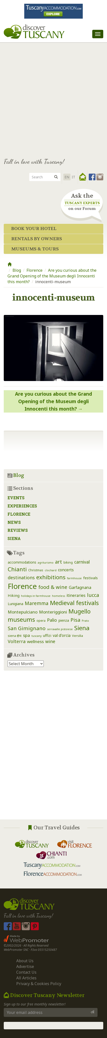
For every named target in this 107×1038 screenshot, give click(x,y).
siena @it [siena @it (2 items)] (15, 636)
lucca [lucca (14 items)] (93, 595)
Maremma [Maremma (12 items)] (36, 603)
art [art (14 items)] (58, 561)
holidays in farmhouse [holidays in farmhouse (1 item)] (35, 596)
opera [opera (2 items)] (41, 620)
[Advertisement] (53, 98)
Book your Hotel (33, 228)
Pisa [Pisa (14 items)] (75, 619)
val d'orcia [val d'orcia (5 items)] (61, 635)
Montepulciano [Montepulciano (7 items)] (23, 612)
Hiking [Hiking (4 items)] (14, 595)
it (73, 177)
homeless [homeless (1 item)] (58, 596)
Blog (16, 270)
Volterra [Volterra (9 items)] (17, 641)
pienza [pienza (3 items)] (63, 620)
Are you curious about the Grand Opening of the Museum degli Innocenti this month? (52, 276)
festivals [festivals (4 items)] (90, 577)
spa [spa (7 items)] (26, 635)
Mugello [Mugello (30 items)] (79, 611)
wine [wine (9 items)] (50, 641)
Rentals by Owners (36, 239)
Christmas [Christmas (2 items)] (35, 570)
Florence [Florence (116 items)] (22, 586)
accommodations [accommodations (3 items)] (22, 562)
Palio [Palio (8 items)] (52, 620)
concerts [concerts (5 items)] (66, 570)
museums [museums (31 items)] (21, 619)
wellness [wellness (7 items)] (35, 641)
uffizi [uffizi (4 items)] (47, 635)
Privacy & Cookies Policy (38, 983)
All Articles (26, 978)
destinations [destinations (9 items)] (21, 577)
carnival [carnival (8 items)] (82, 562)
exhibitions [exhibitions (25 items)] (51, 577)
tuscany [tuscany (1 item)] (37, 636)
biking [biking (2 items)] (68, 562)
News (14, 522)
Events (16, 497)
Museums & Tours (35, 249)
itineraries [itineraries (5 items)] (76, 595)
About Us (25, 960)
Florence (34, 270)
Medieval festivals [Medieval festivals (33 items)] (74, 603)
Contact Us (26, 972)
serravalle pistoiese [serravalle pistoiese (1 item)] (60, 629)
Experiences (22, 505)
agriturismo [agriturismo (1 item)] (46, 562)
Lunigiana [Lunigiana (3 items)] (15, 603)
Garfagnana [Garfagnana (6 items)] (80, 587)
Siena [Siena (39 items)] (82, 628)
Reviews (18, 530)
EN (66, 177)
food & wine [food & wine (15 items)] (52, 586)
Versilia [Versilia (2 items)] (77, 636)
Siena (14, 538)
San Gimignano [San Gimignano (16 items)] (27, 628)
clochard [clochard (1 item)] (50, 570)
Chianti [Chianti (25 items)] (17, 569)
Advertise (25, 966)
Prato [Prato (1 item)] (85, 620)
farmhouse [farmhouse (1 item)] (74, 578)
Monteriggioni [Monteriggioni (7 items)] (53, 612)
